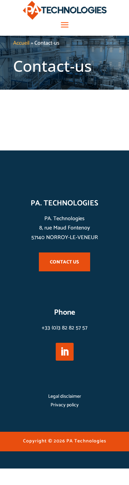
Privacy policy (65, 405)
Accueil (21, 43)
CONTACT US (64, 262)
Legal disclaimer (64, 397)
